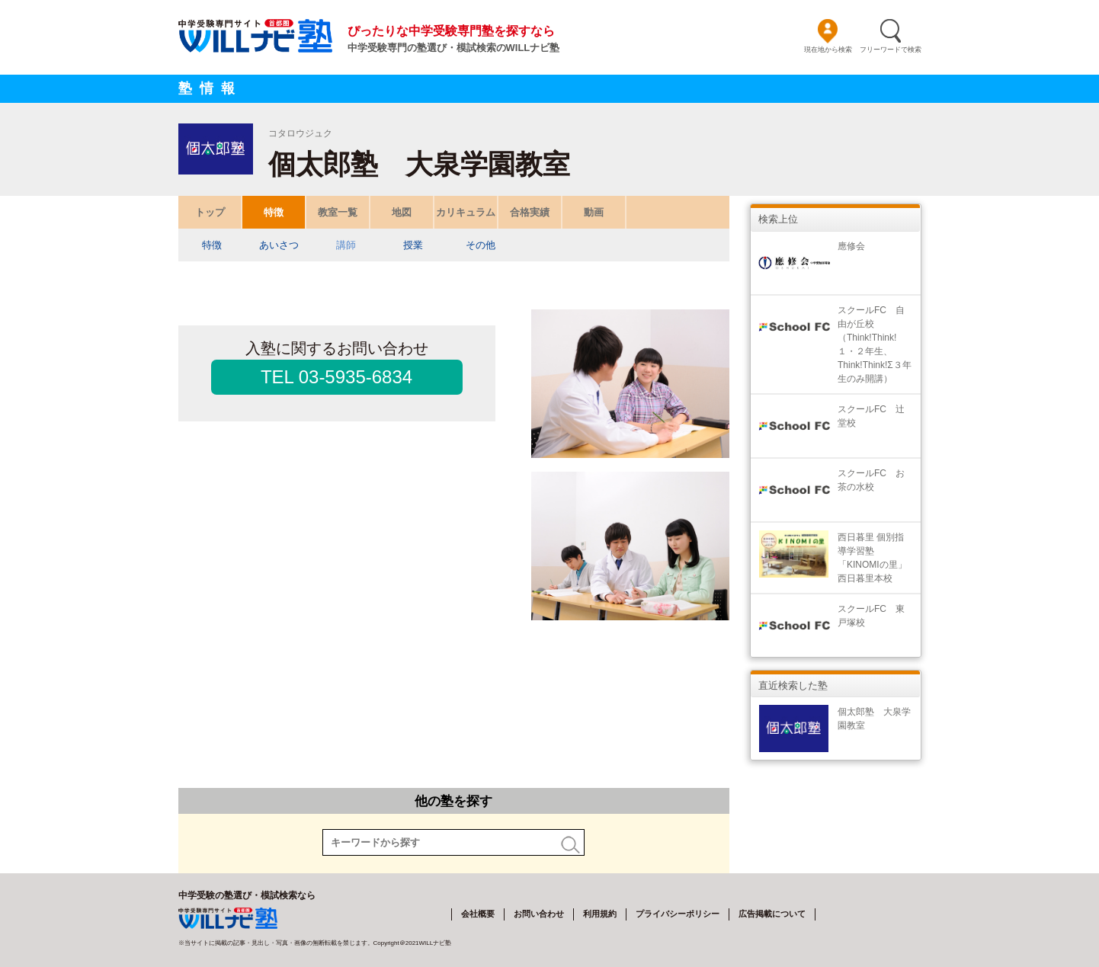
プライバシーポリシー (677, 913)
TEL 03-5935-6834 (336, 377)
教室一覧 (337, 212)
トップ (209, 212)
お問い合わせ (539, 913)
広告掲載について (772, 913)
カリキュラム (465, 212)
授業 (413, 245)
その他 (480, 245)
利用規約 (600, 913)
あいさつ (279, 245)
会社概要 (478, 913)
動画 (594, 212)
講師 (346, 245)
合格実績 (530, 212)
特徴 (274, 212)
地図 (402, 212)
